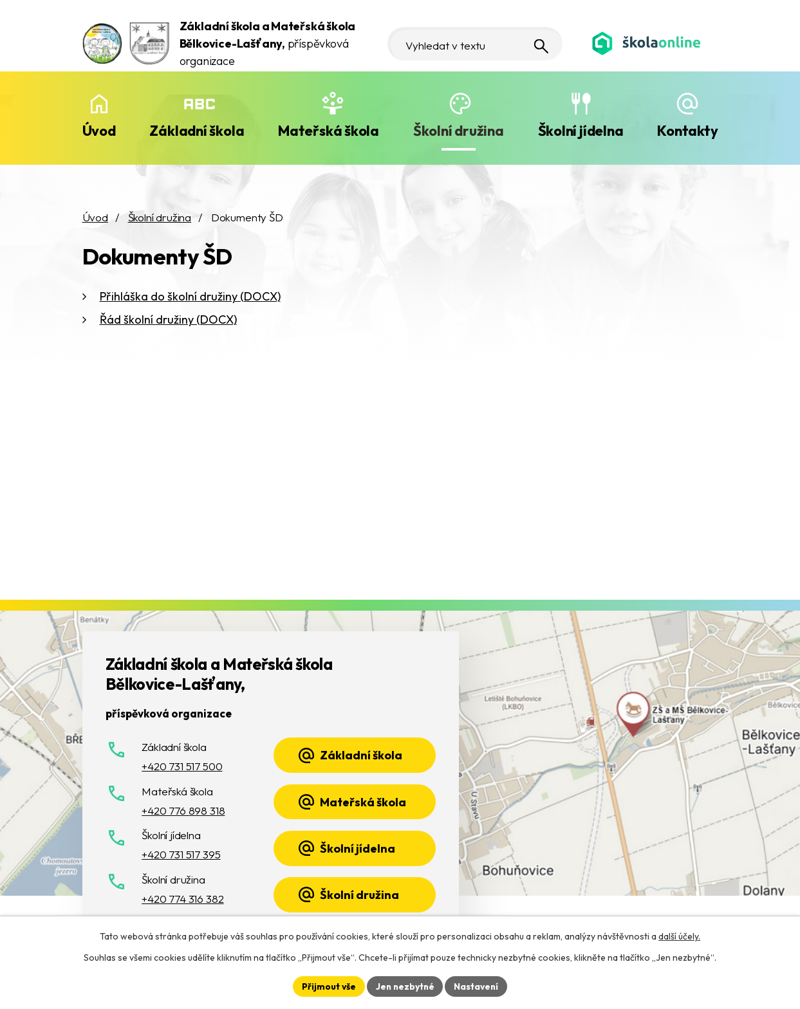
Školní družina (458, 131)
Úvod (99, 131)
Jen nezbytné (405, 986)
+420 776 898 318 (183, 810)
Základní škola (196, 131)
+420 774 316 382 (182, 898)
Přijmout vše (327, 986)
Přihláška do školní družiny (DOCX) (190, 296)
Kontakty (687, 131)
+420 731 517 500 (182, 766)
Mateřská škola (328, 131)
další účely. (679, 935)
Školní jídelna (581, 131)
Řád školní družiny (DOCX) (168, 319)
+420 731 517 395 (181, 854)
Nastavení (478, 986)
